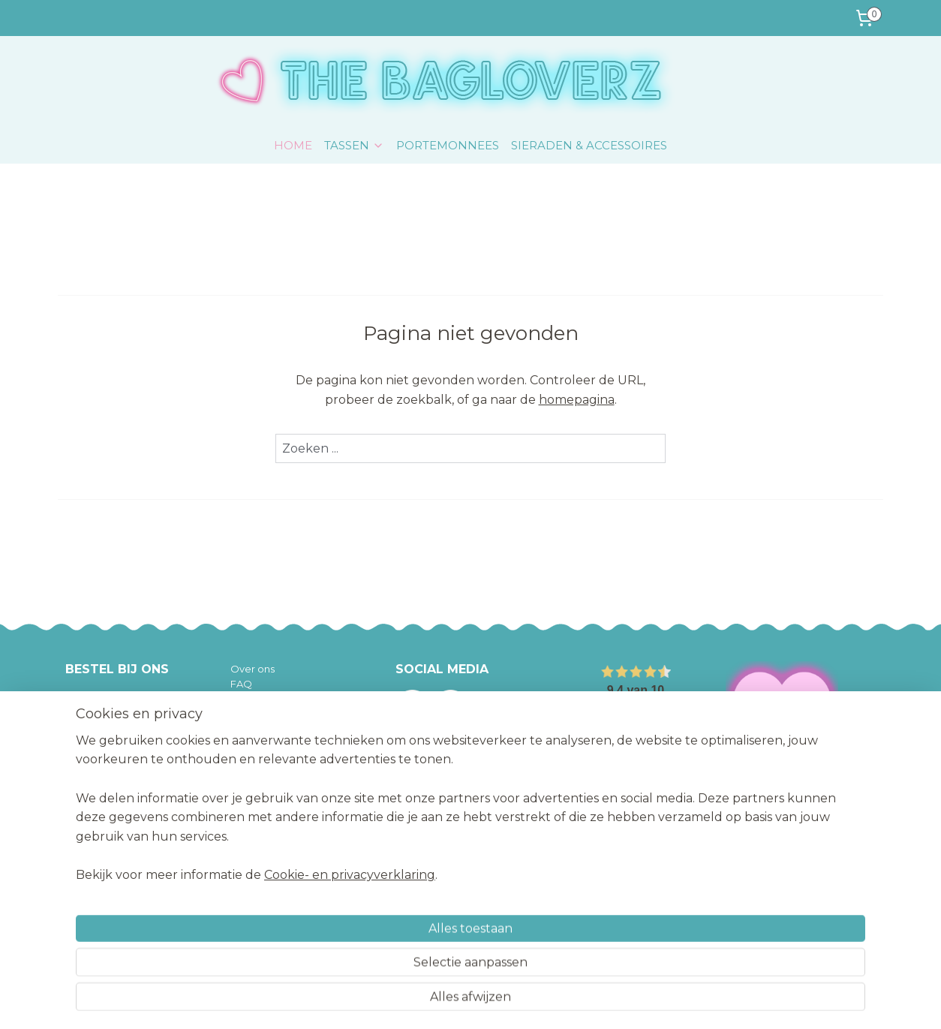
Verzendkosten (267, 700)
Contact (250, 778)
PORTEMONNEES (447, 145)
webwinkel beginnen (497, 1001)
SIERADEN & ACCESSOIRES (589, 145)
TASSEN (354, 145)
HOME (293, 145)
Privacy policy (263, 762)
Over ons (252, 669)
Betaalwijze (258, 715)
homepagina (577, 400)
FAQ (241, 684)
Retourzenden (266, 731)
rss (442, 1001)
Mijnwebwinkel (628, 1001)
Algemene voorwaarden (290, 747)
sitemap (414, 1001)
